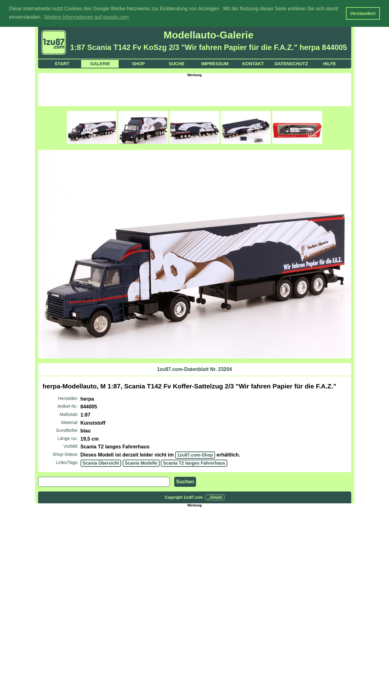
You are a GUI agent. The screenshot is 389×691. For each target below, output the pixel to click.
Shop (138, 63)
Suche (177, 63)
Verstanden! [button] (363, 13)
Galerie (100, 63)
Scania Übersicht (101, 462)
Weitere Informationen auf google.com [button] (86, 17)
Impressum (215, 63)
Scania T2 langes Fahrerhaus (194, 462)
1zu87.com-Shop (195, 454)
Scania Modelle (141, 462)
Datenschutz (291, 63)
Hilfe (329, 63)
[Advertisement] (194, 90)
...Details (214, 497)
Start (62, 63)
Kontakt (253, 63)
